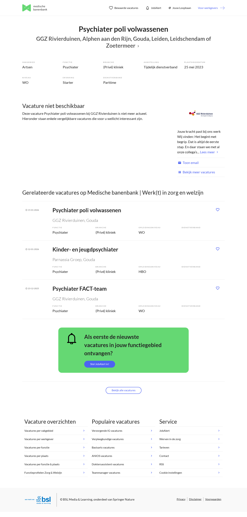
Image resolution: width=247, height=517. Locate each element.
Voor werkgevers (208, 7)
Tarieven (164, 447)
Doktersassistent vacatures (108, 464)
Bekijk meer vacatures (196, 172)
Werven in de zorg (170, 439)
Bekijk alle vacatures (124, 390)
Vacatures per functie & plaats (42, 464)
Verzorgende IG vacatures (107, 430)
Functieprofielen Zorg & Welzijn (43, 472)
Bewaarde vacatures (123, 8)
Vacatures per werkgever (39, 439)
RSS (161, 464)
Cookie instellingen (170, 472)
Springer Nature (123, 499)
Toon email (188, 163)
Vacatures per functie (36, 447)
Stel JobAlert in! (99, 364)
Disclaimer (195, 499)
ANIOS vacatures (102, 455)
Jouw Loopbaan (179, 8)
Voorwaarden (213, 499)
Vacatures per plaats (36, 455)
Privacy (181, 499)
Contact (164, 455)
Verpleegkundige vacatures (108, 439)
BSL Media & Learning (77, 499)
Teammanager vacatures (106, 472)
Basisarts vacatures (103, 447)
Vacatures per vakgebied (38, 430)
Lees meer (207, 152)
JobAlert (153, 8)
